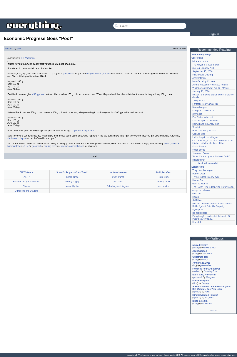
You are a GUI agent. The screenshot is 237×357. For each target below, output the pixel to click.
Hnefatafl (196, 222)
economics (163, 186)
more (213, 310)
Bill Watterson (28, 58)
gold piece (68, 73)
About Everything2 (201, 54)
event (8, 48)
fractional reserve (117, 172)
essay (196, 247)
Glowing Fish (209, 247)
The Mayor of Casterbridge (205, 64)
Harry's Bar (197, 180)
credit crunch (118, 177)
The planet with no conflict (205, 163)
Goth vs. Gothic (200, 183)
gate (19, 48)
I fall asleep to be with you (205, 120)
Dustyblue (207, 303)
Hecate (195, 197)
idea (195, 283)
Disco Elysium (199, 146)
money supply (72, 181)
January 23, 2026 (201, 91)
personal (197, 277)
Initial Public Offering (202, 74)
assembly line (76, 146)
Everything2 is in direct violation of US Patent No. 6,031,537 (211, 217)
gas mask (36, 146)
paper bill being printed (83, 130)
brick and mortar (200, 61)
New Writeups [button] (214, 238)
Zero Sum (164, 177)
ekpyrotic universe (201, 190)
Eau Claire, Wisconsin (203, 117)
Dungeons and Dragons (26, 191)
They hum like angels (202, 170)
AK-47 (27, 146)
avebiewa (207, 253)
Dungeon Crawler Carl (203, 110)
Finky (205, 259)
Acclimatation (199, 78)
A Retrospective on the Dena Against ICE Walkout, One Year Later (211, 287)
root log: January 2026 (203, 68)
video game (170, 143)
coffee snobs (198, 150)
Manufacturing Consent (203, 81)
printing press (50, 146)
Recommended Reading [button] (214, 49)
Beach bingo (72, 177)
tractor (64, 146)
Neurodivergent (200, 107)
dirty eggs (197, 114)
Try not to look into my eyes (205, 177)
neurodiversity (200, 245)
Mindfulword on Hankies (205, 295)
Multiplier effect (163, 172)
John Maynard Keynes (118, 186)
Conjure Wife (198, 134)
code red (196, 193)
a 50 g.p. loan (38, 94)
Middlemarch (198, 160)
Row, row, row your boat (204, 130)
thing (195, 253)
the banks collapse (16, 138)
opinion (196, 291)
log (194, 265)
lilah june (210, 277)
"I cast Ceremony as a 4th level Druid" (211, 156)
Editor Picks (197, 167)
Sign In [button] (214, 34)
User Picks (197, 58)
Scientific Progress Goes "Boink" (72, 172)
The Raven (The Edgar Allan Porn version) (213, 187)
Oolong (205, 283)
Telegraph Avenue (201, 153)
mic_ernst (209, 297)
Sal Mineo (197, 200)
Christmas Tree (200, 257)
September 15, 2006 (202, 71)
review (196, 271)
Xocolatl (196, 127)
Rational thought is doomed (26, 181)
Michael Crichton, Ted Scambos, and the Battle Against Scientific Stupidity (212, 205)
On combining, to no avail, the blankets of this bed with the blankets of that (212, 141)
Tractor (26, 186)
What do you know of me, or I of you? (210, 88)
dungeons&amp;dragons (98, 73)
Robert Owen (199, 173)
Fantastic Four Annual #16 (205, 104)
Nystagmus (197, 209)
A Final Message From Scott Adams (210, 84)
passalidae (205, 265)
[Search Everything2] (149, 26)
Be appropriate (199, 213)
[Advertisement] (118, 9)
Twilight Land (198, 100)
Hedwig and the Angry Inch (205, 124)
